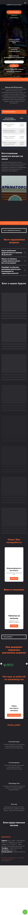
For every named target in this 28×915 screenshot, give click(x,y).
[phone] (14, 61)
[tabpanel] (14, 132)
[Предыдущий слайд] (1, 564)
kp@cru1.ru (12, 850)
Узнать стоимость (14, 66)
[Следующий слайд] (27, 564)
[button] (14, 12)
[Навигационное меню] (25, 2)
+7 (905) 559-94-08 (15, 848)
